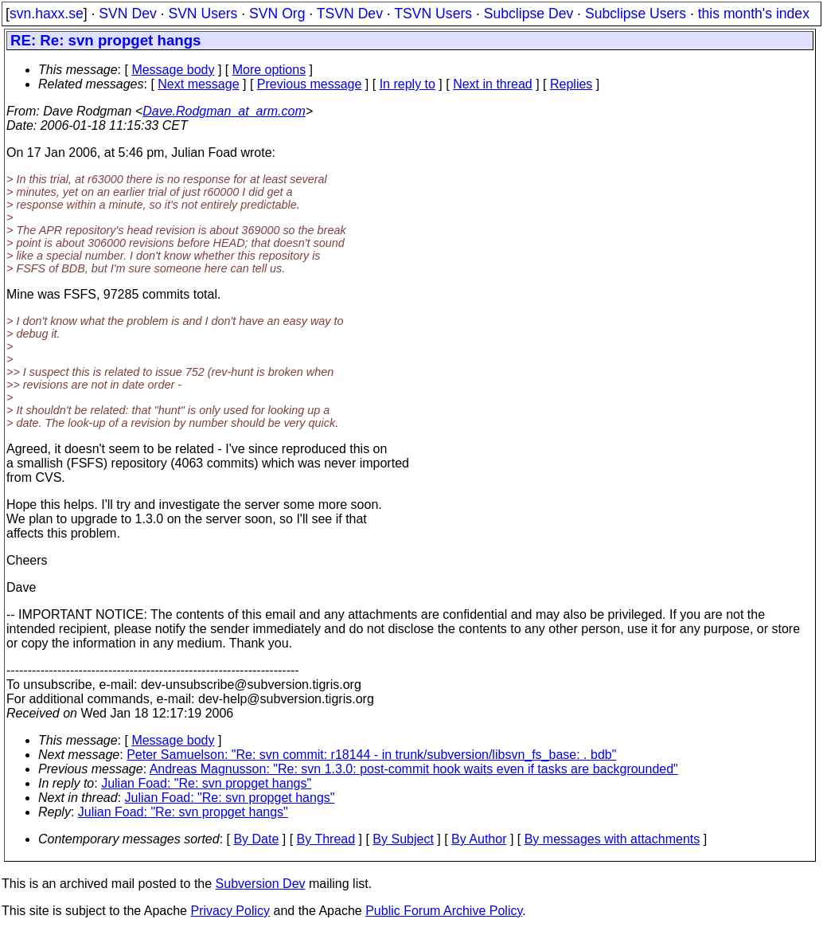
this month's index (753, 14)
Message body (172, 69)
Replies (571, 84)
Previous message (309, 84)
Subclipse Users (635, 14)
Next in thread (492, 84)
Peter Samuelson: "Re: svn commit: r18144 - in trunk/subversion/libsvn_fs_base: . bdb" (371, 754)
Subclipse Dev (528, 14)
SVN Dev (127, 14)
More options (269, 69)
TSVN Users (433, 14)
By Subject (402, 839)
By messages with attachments (612, 839)
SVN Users (202, 14)
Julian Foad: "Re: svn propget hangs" (206, 783)
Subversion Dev (261, 883)
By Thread (326, 839)
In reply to (407, 84)
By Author (478, 839)
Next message (198, 84)
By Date (256, 839)
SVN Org (277, 14)
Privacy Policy (230, 910)
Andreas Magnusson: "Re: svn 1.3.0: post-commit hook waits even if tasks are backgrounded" (414, 769)
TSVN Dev (350, 14)
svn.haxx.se (47, 14)
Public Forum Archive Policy (443, 910)
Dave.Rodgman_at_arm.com (224, 111)
